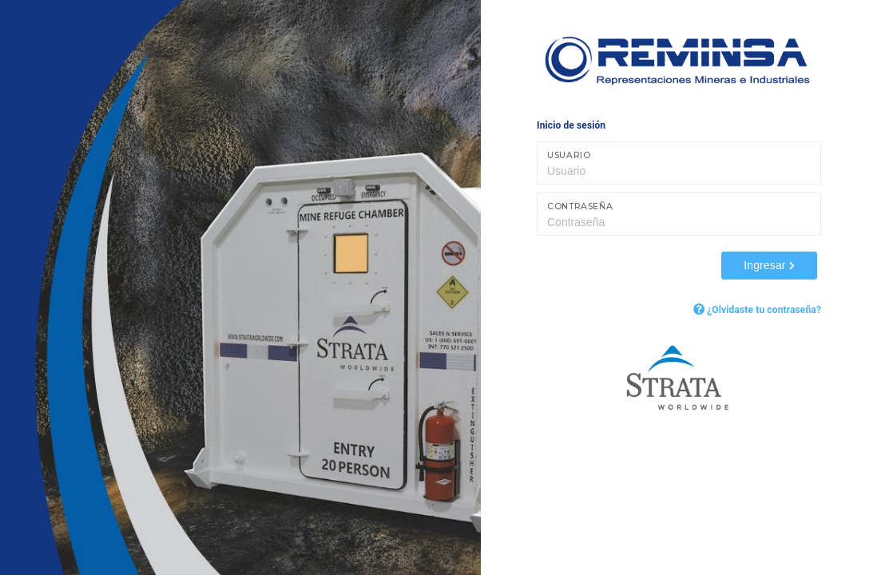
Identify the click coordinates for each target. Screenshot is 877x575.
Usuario (568, 155)
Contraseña (580, 206)
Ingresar (769, 265)
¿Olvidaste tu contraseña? (757, 309)
